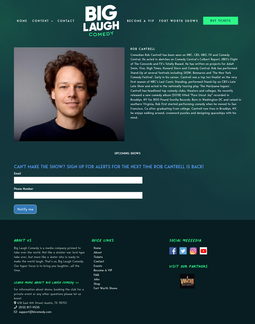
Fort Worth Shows (178, 21)
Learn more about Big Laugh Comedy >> (46, 282)
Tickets (98, 257)
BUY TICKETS (220, 20)
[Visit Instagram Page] (193, 250)
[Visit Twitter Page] (183, 250)
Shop (97, 284)
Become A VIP (140, 21)
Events (98, 266)
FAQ (96, 275)
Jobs (96, 279)
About (98, 252)
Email (17, 173)
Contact (66, 21)
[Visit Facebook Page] (173, 250)
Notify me (25, 209)
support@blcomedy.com (35, 312)
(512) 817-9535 (29, 307)
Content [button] (42, 21)
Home (22, 21)
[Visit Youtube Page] (203, 250)
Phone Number (23, 189)
